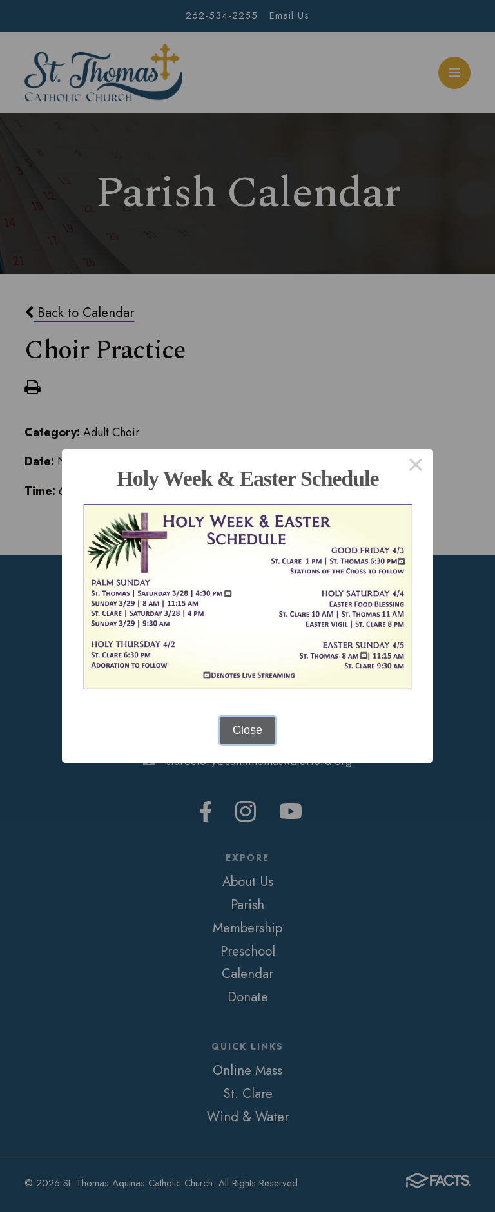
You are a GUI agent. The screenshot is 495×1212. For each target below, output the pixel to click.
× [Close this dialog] (415, 466)
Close (247, 730)
